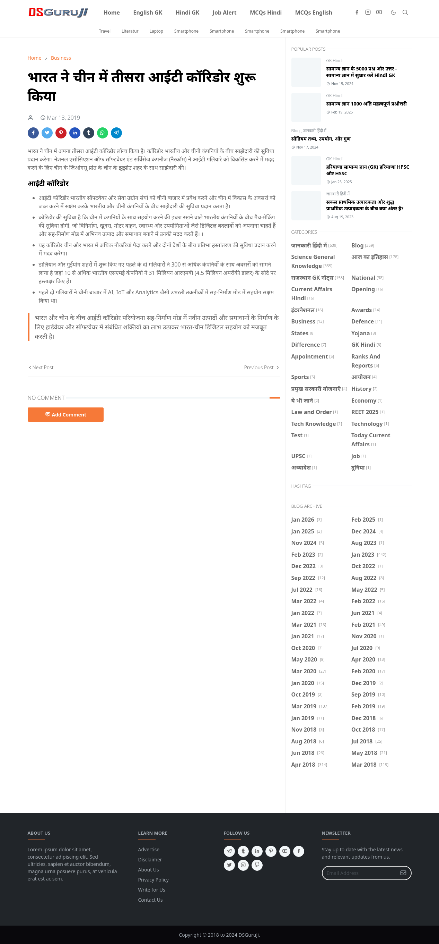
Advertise (149, 849)
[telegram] (229, 851)
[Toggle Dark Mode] (393, 12)
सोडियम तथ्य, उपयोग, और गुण (321, 138)
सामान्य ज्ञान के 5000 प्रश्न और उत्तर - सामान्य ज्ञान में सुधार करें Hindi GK (361, 71)
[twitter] (229, 865)
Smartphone (186, 31)
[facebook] (356, 12)
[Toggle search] (405, 12)
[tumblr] (243, 851)
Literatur (130, 31)
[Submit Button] (403, 873)
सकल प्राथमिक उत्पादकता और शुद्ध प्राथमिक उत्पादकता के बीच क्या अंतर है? (365, 205)
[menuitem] (112, 12)
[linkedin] (257, 851)
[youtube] (379, 12)
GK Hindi (334, 61)
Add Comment (66, 414)
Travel (105, 31)
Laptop (156, 31)
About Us (148, 869)
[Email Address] (359, 873)
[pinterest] (270, 851)
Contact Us (150, 899)
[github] (257, 865)
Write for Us (152, 889)
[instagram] (368, 12)
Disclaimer (150, 859)
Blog (296, 131)
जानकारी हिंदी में (314, 131)
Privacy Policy (153, 879)
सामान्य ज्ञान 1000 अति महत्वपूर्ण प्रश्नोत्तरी (366, 103)
